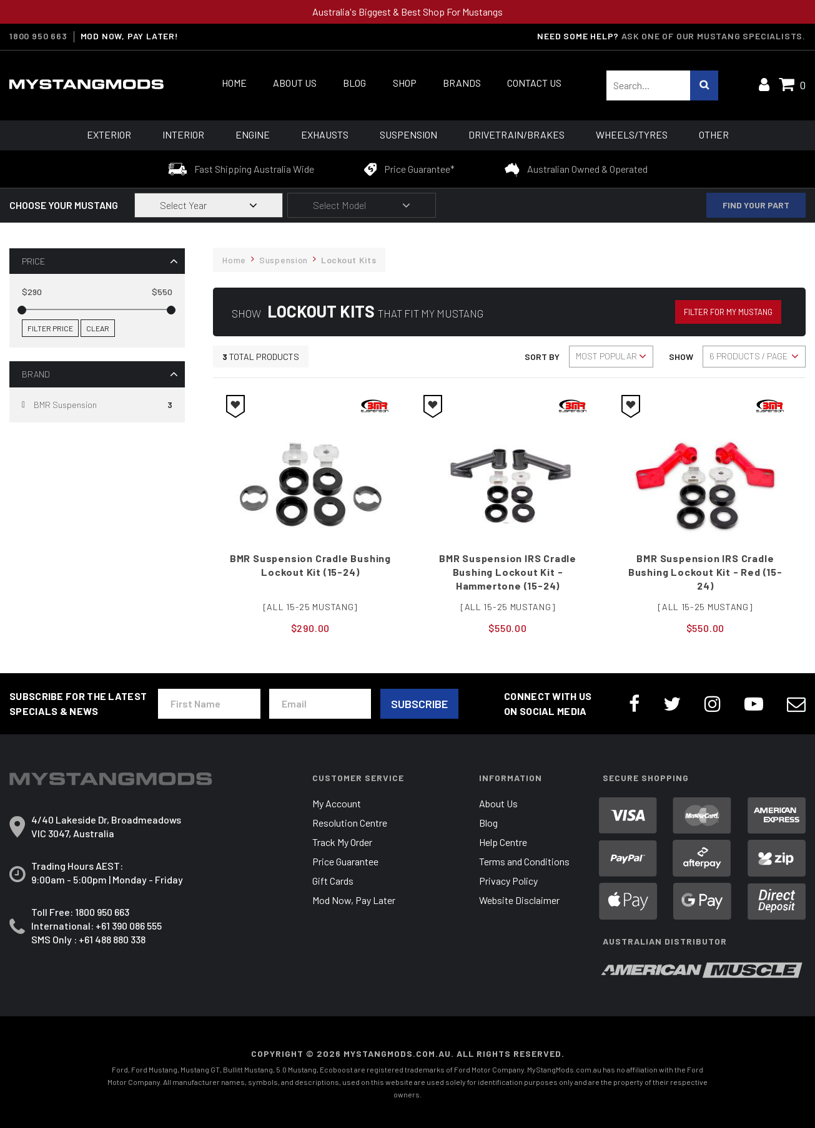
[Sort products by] (611, 356)
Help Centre (503, 842)
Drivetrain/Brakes (516, 134)
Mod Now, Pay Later (353, 900)
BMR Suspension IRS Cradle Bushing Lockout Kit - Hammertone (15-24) (507, 571)
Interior (183, 134)
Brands (462, 83)
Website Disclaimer (519, 900)
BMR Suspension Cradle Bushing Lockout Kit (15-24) (310, 565)
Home (234, 83)
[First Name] (209, 704)
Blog (354, 83)
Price (33, 261)
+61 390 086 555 (129, 925)
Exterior (109, 134)
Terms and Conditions (524, 861)
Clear (97, 328)
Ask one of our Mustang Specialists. (713, 36)
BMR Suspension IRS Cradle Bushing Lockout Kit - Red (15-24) (705, 571)
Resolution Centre (349, 823)
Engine (252, 134)
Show (681, 356)
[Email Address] (320, 704)
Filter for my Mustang (728, 312)
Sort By (542, 356)
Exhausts (324, 134)
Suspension (408, 134)
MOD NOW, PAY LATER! (130, 36)
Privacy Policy (508, 881)
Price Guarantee (345, 861)
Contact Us (534, 83)
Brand (36, 374)
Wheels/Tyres (632, 134)
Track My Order (342, 842)
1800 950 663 (38, 36)
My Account (336, 803)
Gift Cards (332, 881)
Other (714, 134)
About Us (295, 83)
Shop (405, 83)
